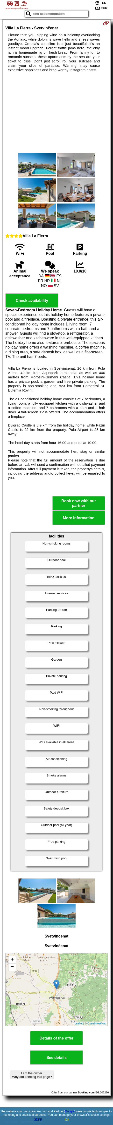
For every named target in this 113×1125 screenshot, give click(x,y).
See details (56, 1058)
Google (69, 1111)
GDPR (38, 1119)
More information (78, 518)
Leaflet (79, 1023)
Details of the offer (56, 1038)
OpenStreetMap (96, 1023)
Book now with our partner (78, 503)
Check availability (32, 300)
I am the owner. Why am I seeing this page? (32, 1075)
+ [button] (12, 959)
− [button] (12, 967)
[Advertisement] (56, 112)
